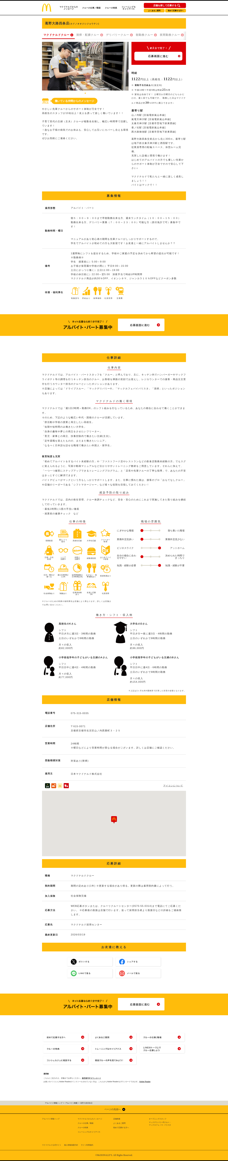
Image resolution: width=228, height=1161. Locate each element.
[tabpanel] (85, 66)
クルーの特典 (111, 8)
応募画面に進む (158, 56)
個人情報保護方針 (71, 1145)
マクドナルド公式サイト (51, 1145)
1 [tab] (85, 93)
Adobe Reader (144, 1082)
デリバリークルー (117, 34)
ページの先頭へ (112, 1109)
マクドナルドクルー (56, 34)
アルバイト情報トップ (50, 1119)
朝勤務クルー (144, 34)
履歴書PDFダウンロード (91, 1078)
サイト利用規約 (87, 1145)
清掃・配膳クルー (87, 34)
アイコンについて (173, 785)
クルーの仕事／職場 (91, 8)
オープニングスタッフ (157, 1119)
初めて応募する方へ (176, 10)
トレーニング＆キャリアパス (128, 8)
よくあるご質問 (154, 10)
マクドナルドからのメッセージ (68, 8)
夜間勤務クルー (170, 34)
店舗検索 (116, 1119)
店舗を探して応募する (165, 5)
